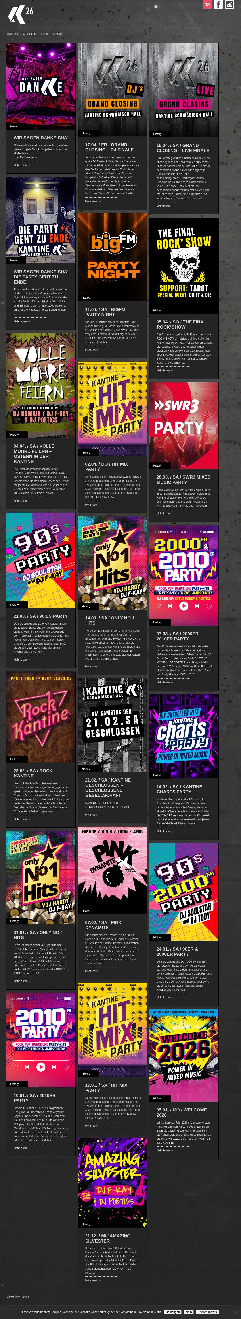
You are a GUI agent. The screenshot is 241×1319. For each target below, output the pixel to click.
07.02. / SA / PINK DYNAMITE (103, 925)
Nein (189, 1312)
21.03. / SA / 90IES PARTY (41, 616)
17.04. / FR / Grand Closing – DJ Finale (109, 147)
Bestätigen (173, 1312)
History (86, 133)
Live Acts (12, 33)
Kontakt (57, 33)
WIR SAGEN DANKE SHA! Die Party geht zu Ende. (41, 276)
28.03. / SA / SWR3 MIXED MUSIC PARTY (184, 480)
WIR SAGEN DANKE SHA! (41, 137)
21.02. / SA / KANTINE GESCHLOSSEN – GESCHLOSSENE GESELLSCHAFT (108, 788)
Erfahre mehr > (208, 1312)
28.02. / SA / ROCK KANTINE (33, 773)
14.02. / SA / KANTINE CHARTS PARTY (179, 789)
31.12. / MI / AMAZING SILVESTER (108, 1238)
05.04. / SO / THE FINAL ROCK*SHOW (181, 324)
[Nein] (235, 1313)
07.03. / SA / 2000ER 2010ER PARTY (178, 636)
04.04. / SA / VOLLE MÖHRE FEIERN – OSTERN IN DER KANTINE (34, 454)
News (13, 126)
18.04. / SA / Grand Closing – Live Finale (183, 148)
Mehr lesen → (22, 165)
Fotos (44, 33)
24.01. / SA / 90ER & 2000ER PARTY (177, 952)
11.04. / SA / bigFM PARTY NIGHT (105, 312)
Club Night (29, 33)
